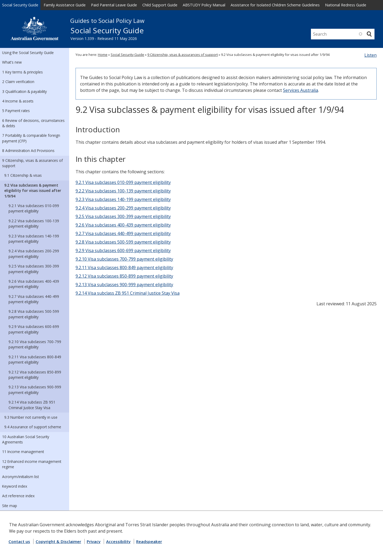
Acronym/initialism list (20, 476)
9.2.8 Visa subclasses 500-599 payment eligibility (34, 314)
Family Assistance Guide (65, 4)
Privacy (94, 541)
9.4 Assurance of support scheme (32, 426)
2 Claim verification (18, 81)
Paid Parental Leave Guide (114, 4)
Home (102, 54)
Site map (9, 505)
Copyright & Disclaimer (58, 541)
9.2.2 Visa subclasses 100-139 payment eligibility (34, 223)
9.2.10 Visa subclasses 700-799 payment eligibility (35, 344)
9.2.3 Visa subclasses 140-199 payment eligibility (34, 238)
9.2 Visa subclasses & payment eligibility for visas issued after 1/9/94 (32, 191)
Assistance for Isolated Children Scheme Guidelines (275, 4)
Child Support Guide (159, 4)
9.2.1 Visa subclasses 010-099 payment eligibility (34, 208)
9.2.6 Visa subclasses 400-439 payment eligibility (34, 284)
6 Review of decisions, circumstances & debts (33, 123)
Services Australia (300, 90)
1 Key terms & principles (22, 72)
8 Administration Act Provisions (28, 150)
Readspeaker (149, 541)
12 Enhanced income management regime (31, 464)
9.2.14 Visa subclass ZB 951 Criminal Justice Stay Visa (32, 405)
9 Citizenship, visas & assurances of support (32, 163)
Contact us (19, 541)
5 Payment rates (16, 110)
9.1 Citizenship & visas (23, 175)
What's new (12, 62)
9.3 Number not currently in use (30, 417)
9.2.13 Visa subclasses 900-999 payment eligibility (35, 389)
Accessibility (118, 541)
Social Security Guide (20, 4)
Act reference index (18, 495)
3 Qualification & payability (24, 91)
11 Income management (23, 451)
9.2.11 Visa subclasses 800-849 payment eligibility (35, 359)
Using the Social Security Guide (28, 52)
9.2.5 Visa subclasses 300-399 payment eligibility (34, 269)
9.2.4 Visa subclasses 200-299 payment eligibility (34, 253)
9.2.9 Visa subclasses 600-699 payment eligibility (34, 329)
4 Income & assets (18, 101)
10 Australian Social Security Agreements (25, 439)
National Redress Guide (345, 4)
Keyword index (14, 486)
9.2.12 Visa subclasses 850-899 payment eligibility (35, 374)
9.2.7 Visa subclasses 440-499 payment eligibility (34, 299)
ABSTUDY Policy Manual (204, 4)
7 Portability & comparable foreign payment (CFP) (31, 138)
